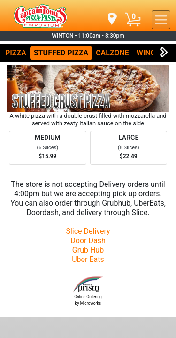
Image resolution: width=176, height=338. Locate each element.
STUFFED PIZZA (61, 52)
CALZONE (112, 52)
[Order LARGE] (129, 147)
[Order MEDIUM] (47, 147)
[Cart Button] (132, 19)
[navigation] (112, 19)
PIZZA (15, 52)
